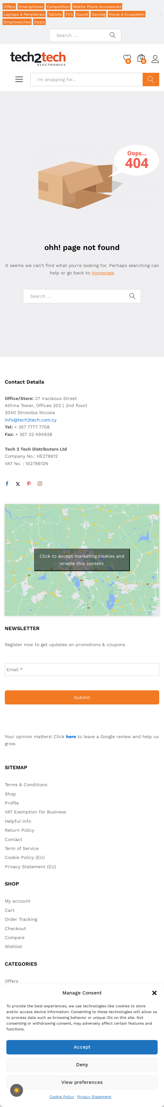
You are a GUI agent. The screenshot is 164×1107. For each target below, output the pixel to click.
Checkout (15, 928)
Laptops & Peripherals (24, 14)
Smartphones (31, 6)
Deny (82, 1065)
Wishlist (13, 946)
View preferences (82, 1082)
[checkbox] (16, 1090)
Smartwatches (17, 22)
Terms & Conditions (26, 784)
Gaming (98, 14)
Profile (12, 802)
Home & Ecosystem (127, 14)
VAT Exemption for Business (35, 811)
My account (17, 900)
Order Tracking (21, 919)
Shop (10, 793)
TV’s (69, 14)
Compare (15, 937)
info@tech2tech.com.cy (30, 419)
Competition (58, 6)
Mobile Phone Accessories (97, 6)
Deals (39, 22)
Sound (82, 14)
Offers (9, 6)
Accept (82, 1047)
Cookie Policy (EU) (25, 857)
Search (151, 79)
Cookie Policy (61, 1097)
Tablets (55, 14)
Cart (9, 910)
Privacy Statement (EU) (30, 866)
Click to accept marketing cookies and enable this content (82, 560)
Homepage (103, 272)
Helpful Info (18, 821)
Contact (13, 839)
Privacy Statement (94, 1097)
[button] (154, 993)
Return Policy (19, 830)
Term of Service (22, 848)
